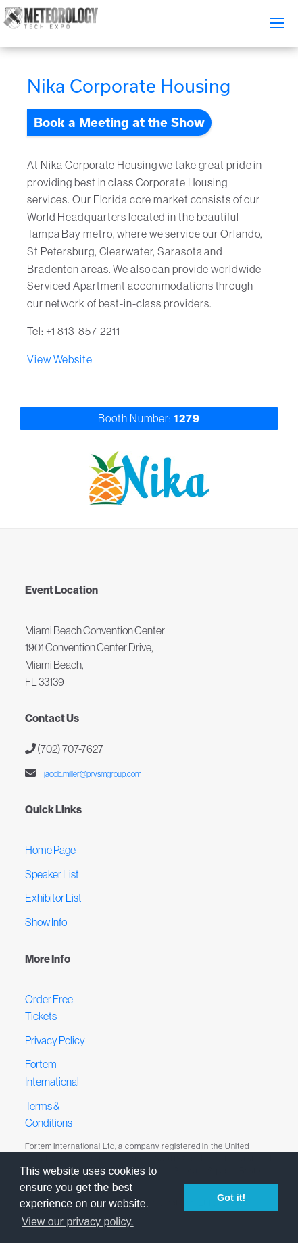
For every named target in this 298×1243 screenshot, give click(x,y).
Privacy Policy (55, 1040)
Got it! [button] (231, 1197)
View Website (60, 359)
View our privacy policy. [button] (78, 1221)
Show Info (46, 922)
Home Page (50, 850)
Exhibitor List (53, 898)
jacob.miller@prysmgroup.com (92, 774)
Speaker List (52, 874)
